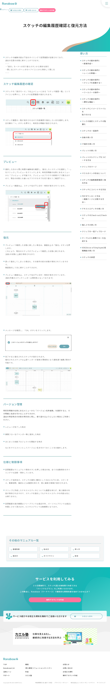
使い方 (77, 548)
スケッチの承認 (88, 257)
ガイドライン (49, 555)
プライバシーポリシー (60, 684)
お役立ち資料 (17, 10)
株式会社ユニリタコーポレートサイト (82, 684)
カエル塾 (29, 677)
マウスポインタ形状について (94, 173)
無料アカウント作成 (70, 677)
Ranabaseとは (9, 670)
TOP (5, 666)
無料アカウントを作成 (47, 10)
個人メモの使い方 (89, 225)
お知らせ (66, 666)
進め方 (15, 555)
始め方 (46, 548)
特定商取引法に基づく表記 (40, 684)
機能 (27, 666)
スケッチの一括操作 (90, 130)
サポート (6, 677)
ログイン (5, 9)
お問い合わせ (32, 10)
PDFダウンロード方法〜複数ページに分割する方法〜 (93, 199)
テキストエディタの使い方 (93, 208)
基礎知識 (16, 548)
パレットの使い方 (89, 150)
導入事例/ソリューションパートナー (39, 670)
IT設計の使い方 (88, 144)
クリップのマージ (89, 166)
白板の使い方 (87, 137)
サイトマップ (102, 684)
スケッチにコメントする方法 (94, 189)
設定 (77, 555)
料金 (27, 673)
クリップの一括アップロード (94, 231)
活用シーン (7, 673)
